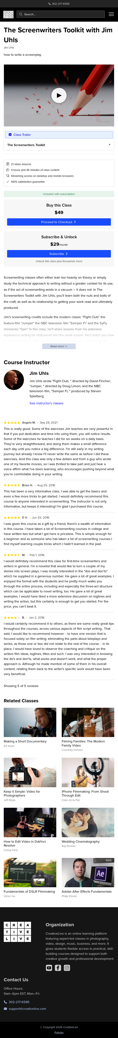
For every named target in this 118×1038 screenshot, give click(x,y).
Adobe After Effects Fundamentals (87, 891)
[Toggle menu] (111, 14)
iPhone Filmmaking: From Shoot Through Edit (85, 793)
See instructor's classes (46, 403)
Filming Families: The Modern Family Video (83, 743)
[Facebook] (58, 967)
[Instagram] (67, 967)
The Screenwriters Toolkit (26, 145)
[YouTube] (49, 967)
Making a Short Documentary (25, 741)
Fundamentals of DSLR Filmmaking (29, 891)
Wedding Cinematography (81, 841)
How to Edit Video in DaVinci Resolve (25, 843)
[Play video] (59, 95)
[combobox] (61, 14)
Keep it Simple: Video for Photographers (22, 793)
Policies (59, 1032)
